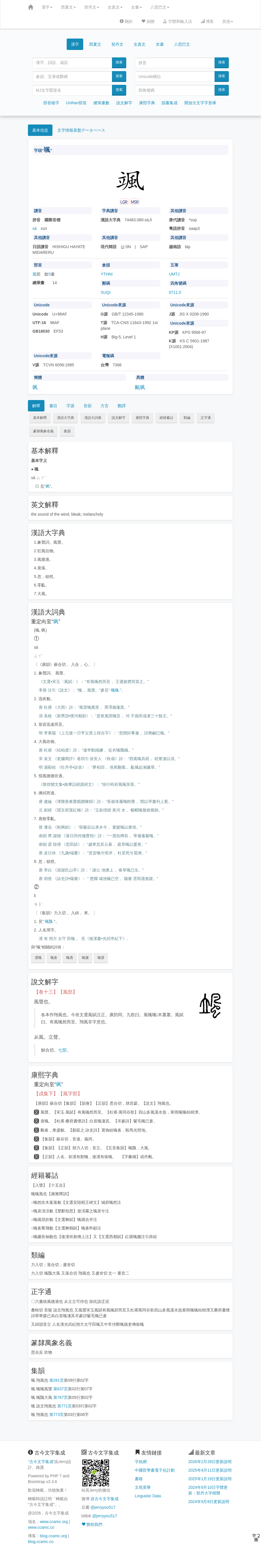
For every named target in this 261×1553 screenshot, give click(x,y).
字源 (70, 405)
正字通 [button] (206, 418)
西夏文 (68, 7)
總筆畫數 (101, 103)
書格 (139, 1478)
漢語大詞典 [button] (92, 418)
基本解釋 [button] (40, 418)
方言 (105, 405)
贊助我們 (92, 1524)
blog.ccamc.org (53, 1536)
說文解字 (124, 103)
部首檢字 (51, 103)
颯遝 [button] (100, 958)
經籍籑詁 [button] (166, 418)
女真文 (115, 7)
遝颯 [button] (38, 958)
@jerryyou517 (102, 1507)
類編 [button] (186, 418)
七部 (62, 1050)
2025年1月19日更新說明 (210, 1478)
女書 (136, 7)
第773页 (56, 1414)
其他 (227, 21)
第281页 (56, 1380)
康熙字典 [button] (142, 418)
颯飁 (49, 921)
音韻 (87, 405)
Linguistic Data (148, 1496)
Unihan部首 (76, 103)
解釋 (36, 405)
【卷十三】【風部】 (56, 992)
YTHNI (107, 274)
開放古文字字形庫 (200, 103)
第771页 (64, 1406)
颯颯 (115, 690)
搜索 (119, 62)
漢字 (47, 7)
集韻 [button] (67, 431)
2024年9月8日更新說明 (209, 1501)
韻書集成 (170, 103)
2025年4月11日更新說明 (210, 1470)
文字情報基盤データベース (81, 130)
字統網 (141, 1461)
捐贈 (147, 21)
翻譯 (122, 405)
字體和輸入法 (177, 21)
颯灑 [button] (85, 958)
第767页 (60, 1397)
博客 (207, 21)
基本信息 (40, 130)
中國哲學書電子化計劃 (155, 1470)
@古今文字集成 (104, 1498)
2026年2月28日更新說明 (210, 1461)
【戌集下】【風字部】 (58, 1093)
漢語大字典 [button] (65, 418)
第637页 (60, 1389)
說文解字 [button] (118, 418)
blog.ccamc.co (40, 1541)
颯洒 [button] (69, 958)
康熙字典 (147, 103)
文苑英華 (143, 1487)
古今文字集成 (41, 1461)
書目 (53, 405)
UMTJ (174, 274)
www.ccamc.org (54, 1521)
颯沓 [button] (53, 958)
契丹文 (91, 7)
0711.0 (175, 292)
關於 (126, 21)
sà (34, 228)
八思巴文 (159, 7)
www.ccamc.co (41, 1527)
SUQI (105, 292)
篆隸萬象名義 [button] (43, 431)
